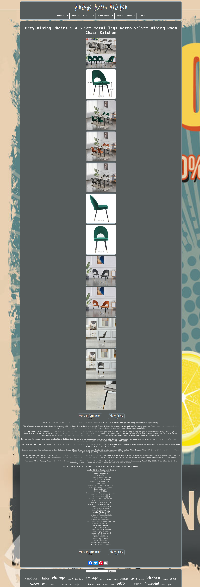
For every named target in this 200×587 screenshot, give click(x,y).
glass (170, 584)
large (109, 579)
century (124, 578)
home (116, 579)
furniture (79, 579)
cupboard (32, 578)
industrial (152, 583)
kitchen (153, 578)
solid (52, 584)
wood (70, 579)
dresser (141, 579)
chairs (138, 583)
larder (84, 585)
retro (121, 583)
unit (44, 583)
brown (91, 584)
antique (165, 579)
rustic (163, 584)
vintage (58, 577)
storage (92, 578)
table (45, 578)
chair (112, 584)
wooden (35, 583)
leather (64, 584)
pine (102, 579)
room (57, 585)
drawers (129, 585)
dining (74, 583)
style (134, 578)
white (105, 584)
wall (98, 584)
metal (173, 578)
